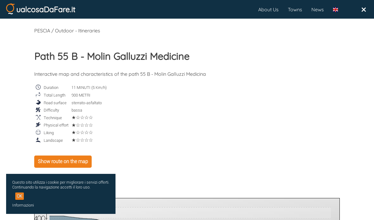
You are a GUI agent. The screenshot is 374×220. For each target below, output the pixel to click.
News (317, 9)
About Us (268, 9)
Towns (295, 9)
